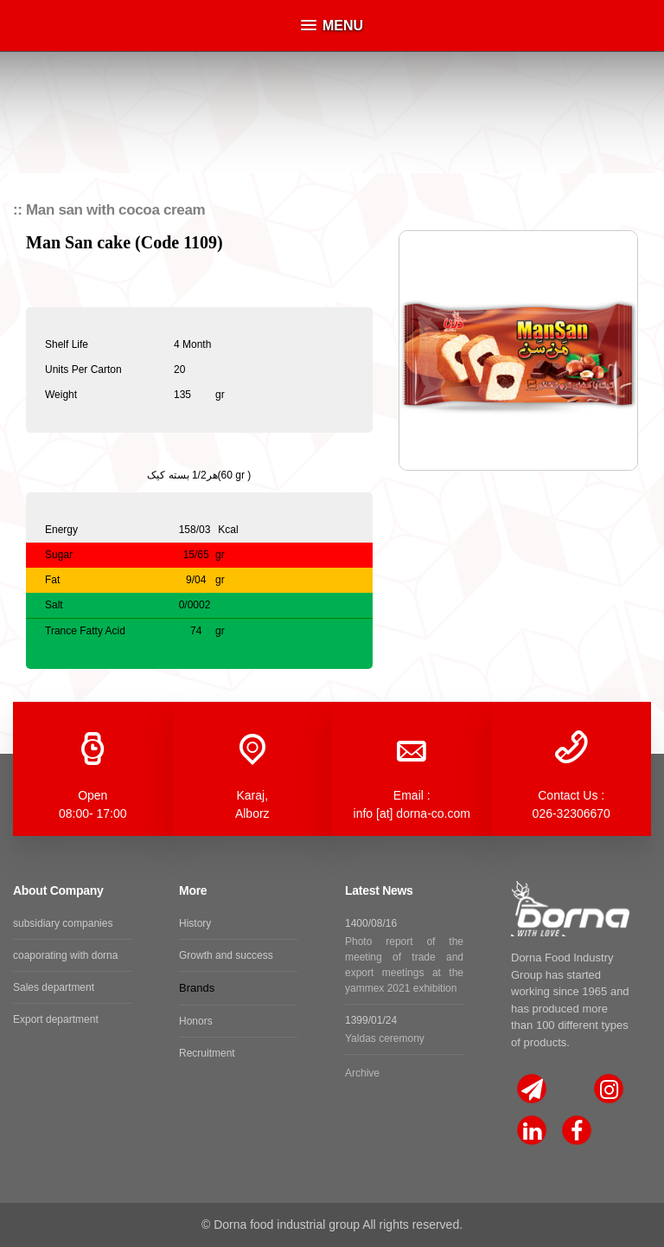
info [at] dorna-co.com (412, 813)
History (195, 923)
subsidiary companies (62, 923)
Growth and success (226, 955)
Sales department (53, 987)
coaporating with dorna (65, 955)
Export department (56, 1019)
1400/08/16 (404, 956)
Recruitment (207, 1053)
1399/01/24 (404, 1030)
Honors (196, 1021)
